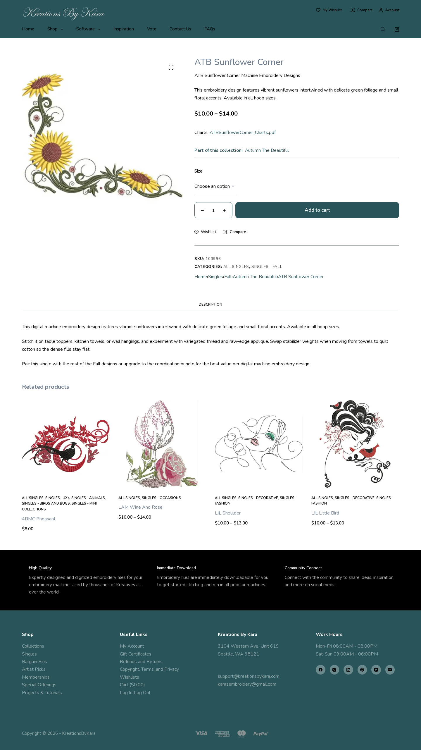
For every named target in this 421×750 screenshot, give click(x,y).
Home (28, 29)
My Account (132, 646)
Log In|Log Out (135, 692)
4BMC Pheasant (39, 519)
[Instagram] (334, 670)
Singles (215, 276)
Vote (151, 29)
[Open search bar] (383, 29)
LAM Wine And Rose (140, 507)
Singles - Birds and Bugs (46, 503)
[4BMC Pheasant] (66, 444)
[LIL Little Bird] (355, 444)
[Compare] (362, 10)
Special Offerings (39, 685)
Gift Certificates (135, 654)
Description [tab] (210, 304)
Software (89, 29)
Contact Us (180, 29)
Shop (56, 29)
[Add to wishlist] (205, 231)
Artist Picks (34, 669)
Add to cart (317, 210)
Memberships (36, 677)
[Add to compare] (234, 231)
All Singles (236, 266)
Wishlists (129, 677)
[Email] (390, 670)
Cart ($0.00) (132, 685)
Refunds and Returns (141, 661)
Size (198, 171)
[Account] (389, 10)
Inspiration (123, 29)
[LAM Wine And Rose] (162, 444)
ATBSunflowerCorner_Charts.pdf (243, 132)
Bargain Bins (34, 661)
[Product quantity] (213, 210)
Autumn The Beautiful (267, 150)
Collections (33, 646)
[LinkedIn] (348, 670)
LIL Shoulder (228, 513)
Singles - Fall (266, 266)
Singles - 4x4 (57, 498)
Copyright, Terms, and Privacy (149, 669)
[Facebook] (320, 670)
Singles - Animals (88, 498)
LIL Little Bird (325, 513)
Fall (228, 276)
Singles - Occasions (161, 498)
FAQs (209, 29)
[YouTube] (376, 670)
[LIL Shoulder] (259, 444)
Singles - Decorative (258, 498)
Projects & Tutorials (42, 692)
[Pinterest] (362, 670)
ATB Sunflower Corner (301, 276)
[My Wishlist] (329, 10)
